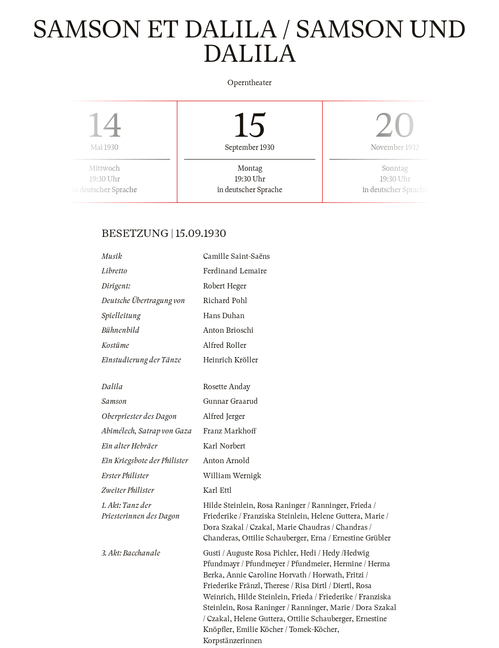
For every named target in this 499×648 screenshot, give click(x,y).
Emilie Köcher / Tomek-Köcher (286, 629)
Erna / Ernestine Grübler (350, 538)
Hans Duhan (223, 315)
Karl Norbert (224, 446)
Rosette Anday (226, 386)
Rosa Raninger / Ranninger (301, 505)
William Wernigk (232, 475)
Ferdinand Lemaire (235, 271)
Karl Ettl (217, 490)
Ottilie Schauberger (274, 538)
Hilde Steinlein (228, 505)
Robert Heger (224, 286)
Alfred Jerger (224, 416)
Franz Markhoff (229, 431)
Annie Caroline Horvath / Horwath (284, 575)
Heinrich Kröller (230, 360)
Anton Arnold (226, 460)
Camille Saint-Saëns (236, 256)
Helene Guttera (336, 516)
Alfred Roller (224, 345)
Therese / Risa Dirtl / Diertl (308, 585)
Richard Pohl (225, 300)
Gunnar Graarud (230, 401)
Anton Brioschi (228, 330)
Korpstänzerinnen (232, 640)
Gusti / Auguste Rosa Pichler (249, 553)
